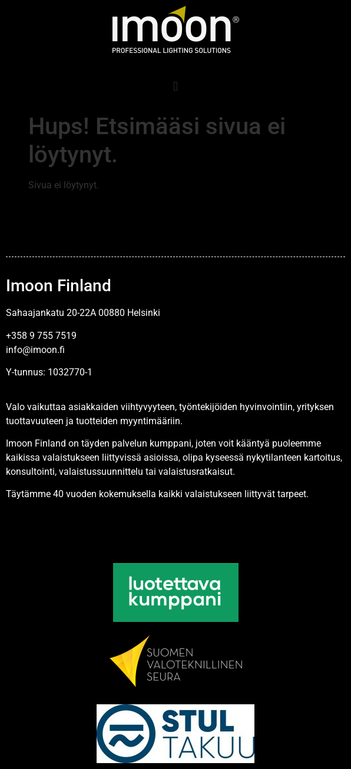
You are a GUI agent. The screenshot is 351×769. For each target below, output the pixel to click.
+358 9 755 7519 (41, 335)
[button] (175, 86)
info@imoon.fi (35, 349)
